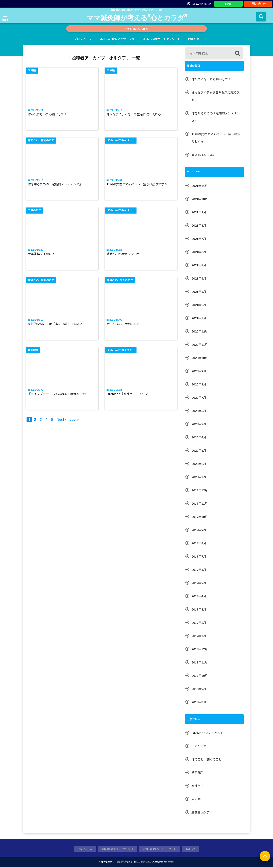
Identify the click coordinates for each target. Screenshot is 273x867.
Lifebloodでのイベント (207, 733)
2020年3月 (198, 450)
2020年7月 (198, 397)
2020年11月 (199, 344)
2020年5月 (198, 424)
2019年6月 (198, 569)
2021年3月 (198, 291)
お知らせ (193, 39)
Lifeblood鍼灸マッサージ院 (116, 39)
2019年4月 (198, 596)
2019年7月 (198, 556)
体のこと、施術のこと (206, 759)
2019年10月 (199, 516)
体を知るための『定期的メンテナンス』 (55, 184)
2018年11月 (199, 662)
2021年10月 (199, 199)
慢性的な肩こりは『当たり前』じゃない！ (57, 324)
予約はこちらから (136, 28)
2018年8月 (198, 702)
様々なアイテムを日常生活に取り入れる (134, 114)
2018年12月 (199, 649)
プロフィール (82, 39)
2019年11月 (199, 503)
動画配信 (197, 772)
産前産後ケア (200, 812)
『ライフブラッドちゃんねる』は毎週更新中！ (60, 394)
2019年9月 (198, 530)
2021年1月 (198, 318)
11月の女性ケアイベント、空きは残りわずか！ (139, 184)
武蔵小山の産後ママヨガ (123, 254)
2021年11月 (199, 185)
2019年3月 (198, 609)
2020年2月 (198, 463)
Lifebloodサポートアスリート (161, 39)
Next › (61, 420)
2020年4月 (198, 437)
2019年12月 (199, 490)
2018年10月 (199, 675)
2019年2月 (198, 622)
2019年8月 (198, 543)
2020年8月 (198, 384)
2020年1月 (198, 477)
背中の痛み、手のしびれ (123, 324)
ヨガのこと (199, 746)
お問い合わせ (258, 3)
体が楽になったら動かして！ (47, 114)
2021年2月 (198, 305)
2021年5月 (198, 265)
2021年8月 (198, 225)
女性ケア (197, 786)
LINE (228, 3)
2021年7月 (198, 238)
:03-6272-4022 (199, 3)
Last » (74, 420)
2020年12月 (199, 331)
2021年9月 (198, 212)
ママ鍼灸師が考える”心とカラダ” (137, 17)
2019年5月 (198, 583)
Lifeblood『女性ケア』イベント (129, 394)
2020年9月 (198, 371)
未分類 (196, 799)
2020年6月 (198, 411)
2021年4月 (198, 278)
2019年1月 (198, 636)
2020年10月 (199, 358)
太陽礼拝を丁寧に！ (41, 254)
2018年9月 (198, 689)
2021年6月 (198, 252)
